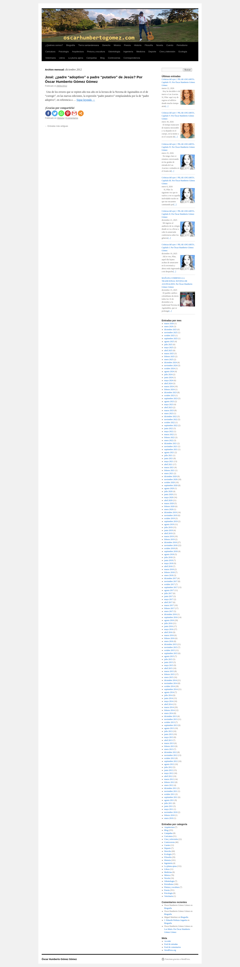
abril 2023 (168, 407)
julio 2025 (168, 344)
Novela (159, 45)
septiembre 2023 (171, 398)
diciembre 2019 (170, 512)
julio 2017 (168, 593)
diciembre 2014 (170, 680)
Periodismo (182, 45)
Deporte (152, 51)
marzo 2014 (169, 707)
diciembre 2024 (170, 362)
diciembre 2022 (170, 416)
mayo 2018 (168, 563)
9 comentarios (72, 118)
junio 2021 (168, 458)
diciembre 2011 (170, 788)
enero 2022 (168, 440)
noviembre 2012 (170, 755)
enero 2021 (168, 473)
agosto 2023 (169, 401)
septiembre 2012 (171, 761)
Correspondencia (132, 58)
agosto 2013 (169, 728)
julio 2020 (168, 491)
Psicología (64, 51)
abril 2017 (168, 602)
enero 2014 (168, 713)
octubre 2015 (169, 650)
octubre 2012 (169, 758)
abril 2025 (168, 350)
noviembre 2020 (170, 479)
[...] (167, 106)
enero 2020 (168, 509)
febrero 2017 (169, 608)
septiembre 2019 (171, 521)
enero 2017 (168, 611)
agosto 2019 (169, 524)
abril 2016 (168, 632)
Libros (62, 58)
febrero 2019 (169, 539)
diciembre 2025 (170, 329)
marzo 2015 (169, 671)
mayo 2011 (168, 809)
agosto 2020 (169, 488)
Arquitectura (78, 51)
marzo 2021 (169, 467)
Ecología (182, 51)
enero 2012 (168, 785)
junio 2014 (168, 698)
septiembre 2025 (171, 338)
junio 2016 (168, 626)
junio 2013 (168, 734)
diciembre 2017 (170, 578)
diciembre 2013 (170, 716)
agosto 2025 (169, 341)
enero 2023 (168, 413)
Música (117, 45)
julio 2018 (168, 557)
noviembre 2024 (170, 365)
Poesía (127, 45)
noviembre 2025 (170, 332)
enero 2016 (168, 641)
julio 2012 (168, 767)
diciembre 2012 (170, 752)
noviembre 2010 (170, 812)
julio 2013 (168, 731)
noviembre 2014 (170, 683)
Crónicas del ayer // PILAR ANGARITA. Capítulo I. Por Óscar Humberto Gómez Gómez (178, 247)
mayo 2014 (168, 701)
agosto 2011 (169, 800)
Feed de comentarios (172, 947)
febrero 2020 (169, 506)
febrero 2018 (169, 572)
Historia (137, 45)
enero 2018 (168, 575)
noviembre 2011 (170, 791)
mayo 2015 (168, 665)
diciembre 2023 (170, 392)
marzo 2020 (169, 503)
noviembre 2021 (170, 446)
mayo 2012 (168, 773)
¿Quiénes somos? (54, 45)
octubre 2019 (169, 518)
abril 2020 (168, 500)
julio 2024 (168, 374)
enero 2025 (168, 359)
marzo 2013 (169, 743)
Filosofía (149, 45)
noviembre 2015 (170, 647)
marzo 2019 (169, 536)
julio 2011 (168, 803)
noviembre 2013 (170, 719)
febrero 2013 (169, 746)
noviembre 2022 (170, 419)
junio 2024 (168, 377)
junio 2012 (168, 770)
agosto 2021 (169, 452)
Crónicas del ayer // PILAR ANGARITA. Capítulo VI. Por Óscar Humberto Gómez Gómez (178, 82)
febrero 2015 (169, 674)
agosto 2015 (169, 656)
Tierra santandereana (88, 45)
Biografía (70, 45)
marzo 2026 (169, 323)
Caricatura (50, 51)
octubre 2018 (169, 548)
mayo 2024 (168, 380)
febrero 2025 (169, 356)
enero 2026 (168, 326)
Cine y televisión (167, 51)
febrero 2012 (169, 782)
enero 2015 (168, 677)
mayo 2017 (168, 599)
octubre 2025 (169, 335)
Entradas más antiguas (56, 126)
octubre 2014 (169, 686)
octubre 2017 (169, 584)
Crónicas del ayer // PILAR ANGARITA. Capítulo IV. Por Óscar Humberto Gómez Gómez (178, 147)
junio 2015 (168, 662)
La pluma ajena (75, 58)
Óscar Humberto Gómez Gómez (59, 959)
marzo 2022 (169, 434)
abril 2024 (168, 383)
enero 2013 (168, 749)
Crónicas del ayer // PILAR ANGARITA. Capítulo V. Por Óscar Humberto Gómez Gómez (178, 116)
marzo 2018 (169, 569)
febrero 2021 (169, 470)
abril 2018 (168, 566)
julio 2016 (168, 623)
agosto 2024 (169, 371)
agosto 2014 (169, 692)
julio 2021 (168, 455)
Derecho (106, 45)
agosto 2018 (169, 554)
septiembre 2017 (171, 587)
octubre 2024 (169, 368)
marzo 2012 (169, 779)
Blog (102, 58)
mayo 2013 (168, 737)
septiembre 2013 (171, 725)
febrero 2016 (169, 638)
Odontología (114, 51)
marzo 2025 (169, 353)
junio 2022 (168, 428)
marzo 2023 (169, 410)
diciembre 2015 (170, 644)
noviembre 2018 (170, 545)
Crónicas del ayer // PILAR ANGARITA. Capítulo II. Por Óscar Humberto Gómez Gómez (178, 214)
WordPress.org (170, 950)
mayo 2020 (168, 497)
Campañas (91, 58)
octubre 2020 (169, 482)
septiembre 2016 (171, 617)
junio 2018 (168, 560)
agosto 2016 (169, 620)
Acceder (167, 941)
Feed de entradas (171, 944)
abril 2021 (168, 464)
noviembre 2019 (170, 515)
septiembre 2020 (171, 485)
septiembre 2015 (171, 653)
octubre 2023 (169, 395)
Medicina (140, 51)
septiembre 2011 (171, 797)
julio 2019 (168, 527)
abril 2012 (168, 776)
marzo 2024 (169, 386)
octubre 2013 (169, 722)
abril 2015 (168, 668)
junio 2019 (168, 530)
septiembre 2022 (171, 425)
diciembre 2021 (170, 443)
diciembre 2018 (170, 542)
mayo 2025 (168, 347)
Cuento (169, 45)
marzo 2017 (169, 605)
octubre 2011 (169, 794)
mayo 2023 (168, 404)
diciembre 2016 (170, 614)
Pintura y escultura (96, 51)
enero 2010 (168, 818)
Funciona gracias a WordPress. (177, 959)
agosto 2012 (169, 764)
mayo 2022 (168, 431)
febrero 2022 (169, 437)
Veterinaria (50, 58)
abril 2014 (168, 704)
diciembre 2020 (170, 476)
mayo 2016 (168, 629)
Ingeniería (128, 51)
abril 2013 (168, 740)
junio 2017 (168, 596)
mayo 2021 (168, 461)
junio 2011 (168, 806)
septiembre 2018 (171, 551)
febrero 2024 (169, 389)
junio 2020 (168, 494)
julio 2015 (168, 659)
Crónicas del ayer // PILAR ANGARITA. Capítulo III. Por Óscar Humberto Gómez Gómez (178, 180)
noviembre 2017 (170, 581)
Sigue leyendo (85, 99)
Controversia (114, 58)
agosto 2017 (169, 590)
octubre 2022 (169, 422)
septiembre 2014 (171, 689)
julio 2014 (168, 695)
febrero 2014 (169, 710)
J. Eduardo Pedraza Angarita (175, 920)
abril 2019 (168, 533)
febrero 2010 (169, 815)
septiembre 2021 (171, 449)
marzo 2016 (169, 635)
